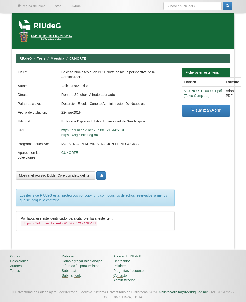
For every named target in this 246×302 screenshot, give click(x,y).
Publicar (68, 256)
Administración (124, 280)
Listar (58, 6)
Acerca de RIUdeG (127, 256)
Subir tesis (69, 271)
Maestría (57, 58)
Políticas (119, 266)
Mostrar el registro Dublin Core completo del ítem (55, 175)
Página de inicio (31, 6)
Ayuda (76, 6)
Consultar (17, 256)
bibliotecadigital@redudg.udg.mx (183, 292)
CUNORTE (77, 58)
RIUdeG (25, 58)
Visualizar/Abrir (206, 110)
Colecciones (19, 261)
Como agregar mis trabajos (82, 261)
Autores (16, 266)
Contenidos (121, 261)
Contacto (120, 275)
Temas (15, 271)
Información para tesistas (80, 266)
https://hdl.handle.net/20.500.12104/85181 (93, 130)
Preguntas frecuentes (129, 271)
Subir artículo (71, 275)
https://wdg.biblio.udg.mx (80, 135)
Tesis (41, 58)
